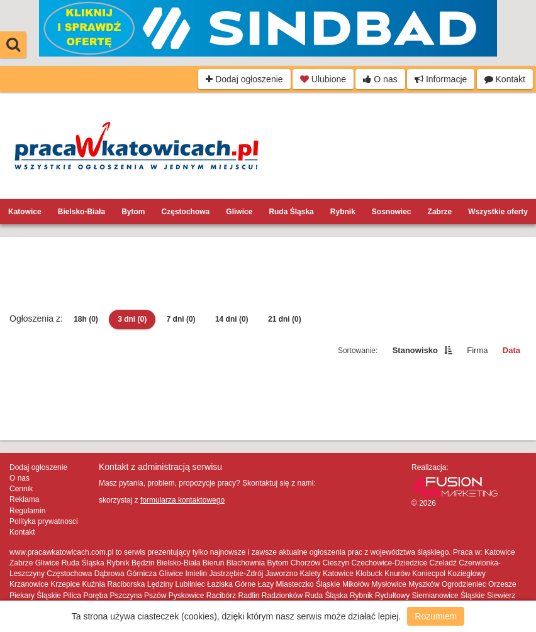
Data (511, 350)
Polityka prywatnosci (43, 521)
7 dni (181, 319)
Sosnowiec (391, 211)
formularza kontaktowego (182, 500)
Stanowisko (415, 350)
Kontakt (504, 79)
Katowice (25, 211)
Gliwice (239, 211)
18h (86, 319)
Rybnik (342, 211)
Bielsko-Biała (81, 211)
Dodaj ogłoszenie (244, 79)
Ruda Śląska (291, 211)
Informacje (441, 79)
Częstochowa (186, 211)
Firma (477, 350)
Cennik (21, 488)
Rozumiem (436, 616)
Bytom (133, 211)
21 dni (284, 319)
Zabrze (440, 211)
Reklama (24, 499)
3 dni (132, 319)
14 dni (231, 319)
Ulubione (323, 79)
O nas (380, 79)
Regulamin (27, 510)
